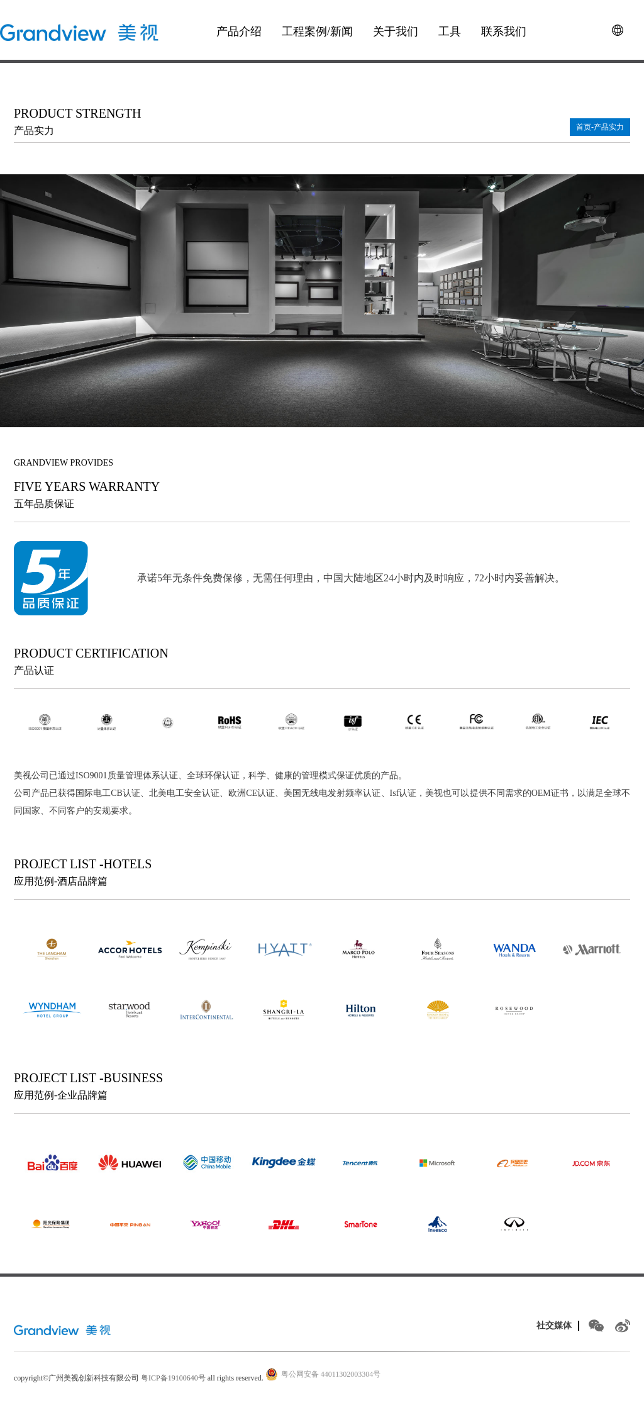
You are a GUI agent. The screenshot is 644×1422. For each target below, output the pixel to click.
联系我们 (503, 31)
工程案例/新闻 (317, 31)
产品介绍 (239, 31)
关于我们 (395, 31)
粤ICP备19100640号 (173, 1378)
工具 (449, 31)
